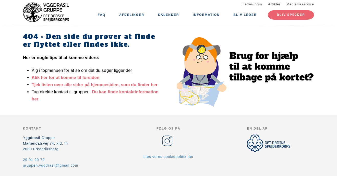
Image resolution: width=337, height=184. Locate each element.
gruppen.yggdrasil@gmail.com (50, 165)
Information (206, 15)
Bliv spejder (291, 15)
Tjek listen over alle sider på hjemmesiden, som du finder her (95, 84)
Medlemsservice (300, 4)
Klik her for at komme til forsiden (65, 77)
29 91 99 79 (34, 160)
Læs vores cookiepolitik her (168, 157)
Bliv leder (245, 15)
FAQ (102, 15)
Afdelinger (131, 15)
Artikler (274, 4)
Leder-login (252, 4)
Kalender (168, 15)
